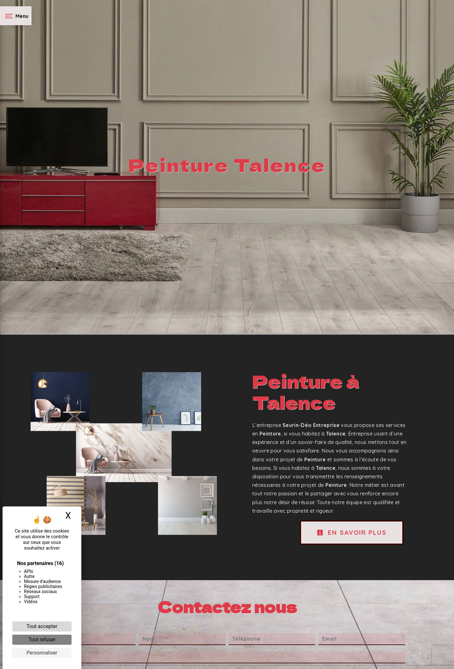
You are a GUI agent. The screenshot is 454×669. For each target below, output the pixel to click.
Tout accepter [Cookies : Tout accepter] (41, 626)
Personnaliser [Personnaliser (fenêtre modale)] (41, 653)
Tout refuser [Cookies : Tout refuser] (41, 640)
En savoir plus (352, 532)
